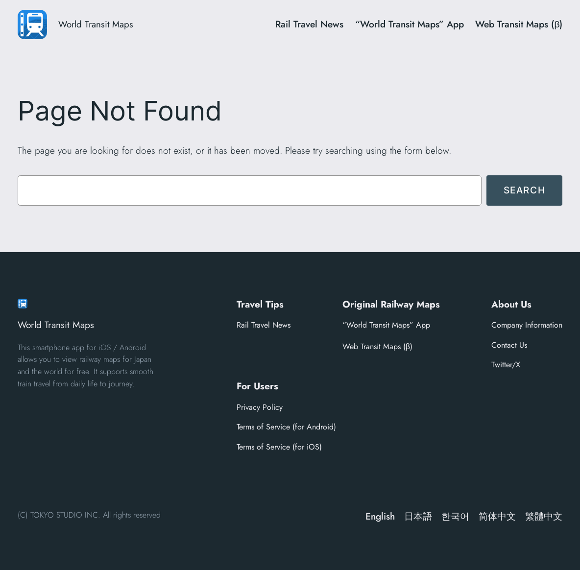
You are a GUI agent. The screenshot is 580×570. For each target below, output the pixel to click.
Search (525, 190)
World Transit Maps (95, 24)
